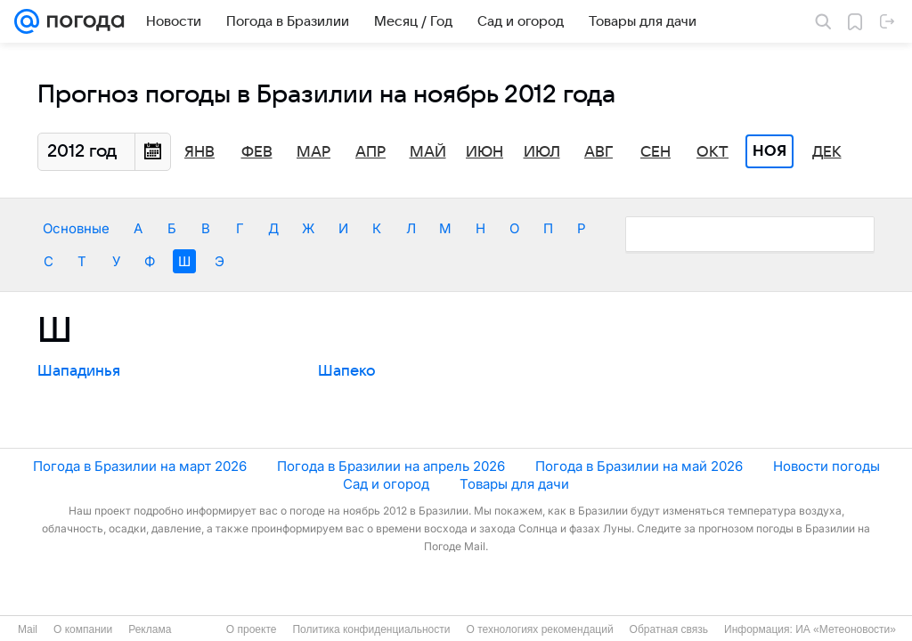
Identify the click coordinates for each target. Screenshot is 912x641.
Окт (712, 152)
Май (428, 152)
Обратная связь (669, 629)
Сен (655, 152)
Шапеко (347, 371)
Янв (199, 152)
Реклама (149, 629)
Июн (484, 152)
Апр (370, 152)
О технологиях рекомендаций (539, 629)
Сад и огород (386, 483)
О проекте (251, 629)
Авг (598, 152)
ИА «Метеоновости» (845, 629)
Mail (27, 629)
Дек (827, 152)
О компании (82, 629)
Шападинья (78, 371)
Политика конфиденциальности (371, 629)
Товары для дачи (514, 483)
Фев (257, 152)
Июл (542, 152)
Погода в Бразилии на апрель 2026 (391, 466)
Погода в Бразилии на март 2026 (140, 466)
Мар (313, 152)
